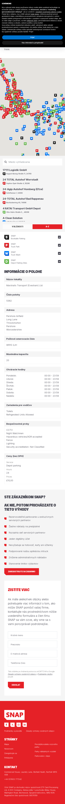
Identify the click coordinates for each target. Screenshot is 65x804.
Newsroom (8, 749)
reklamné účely (32, 21)
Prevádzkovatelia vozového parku (46, 745)
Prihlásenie (8, 758)
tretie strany (35, 14)
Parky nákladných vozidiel (45, 751)
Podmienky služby (45, 674)
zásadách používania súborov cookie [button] (49, 12)
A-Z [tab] (47, 227)
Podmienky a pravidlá (13, 731)
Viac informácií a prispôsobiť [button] (32, 43)
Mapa (6, 744)
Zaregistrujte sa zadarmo (21, 572)
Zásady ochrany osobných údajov (22, 674)
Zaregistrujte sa (10, 753)
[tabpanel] (32, 190)
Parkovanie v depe (42, 756)
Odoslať (16, 685)
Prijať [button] (32, 37)
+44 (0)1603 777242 (13, 779)
